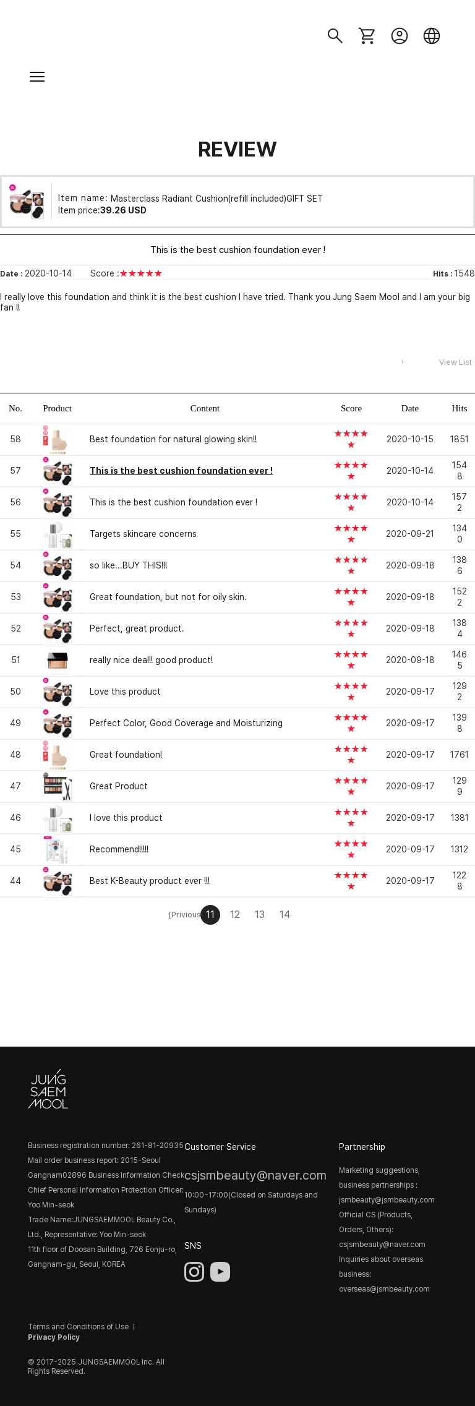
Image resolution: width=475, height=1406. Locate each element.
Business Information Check (136, 1175)
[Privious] (185, 914)
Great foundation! (126, 755)
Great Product (119, 786)
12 (235, 914)
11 (210, 914)
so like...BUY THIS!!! (128, 565)
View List (455, 362)
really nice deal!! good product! (151, 660)
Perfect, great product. (137, 628)
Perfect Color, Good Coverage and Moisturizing (186, 723)
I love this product (126, 818)
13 (260, 914)
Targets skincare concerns (143, 534)
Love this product (125, 692)
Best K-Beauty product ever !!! (150, 881)
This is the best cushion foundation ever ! (173, 502)
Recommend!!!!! (119, 849)
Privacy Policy (54, 1337)
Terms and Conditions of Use (78, 1326)
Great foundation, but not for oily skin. (168, 597)
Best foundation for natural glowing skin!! (173, 439)
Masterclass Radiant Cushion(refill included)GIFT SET (217, 198)
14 (285, 914)
